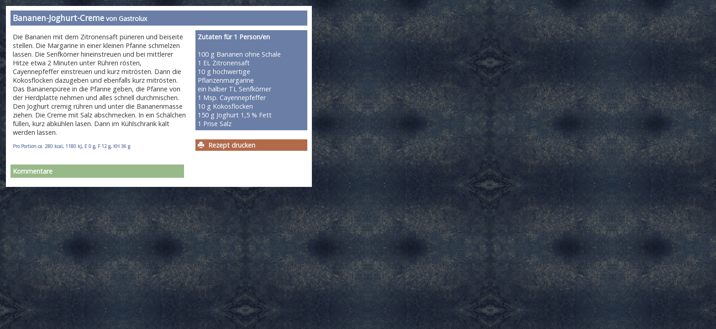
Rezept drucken (231, 145)
